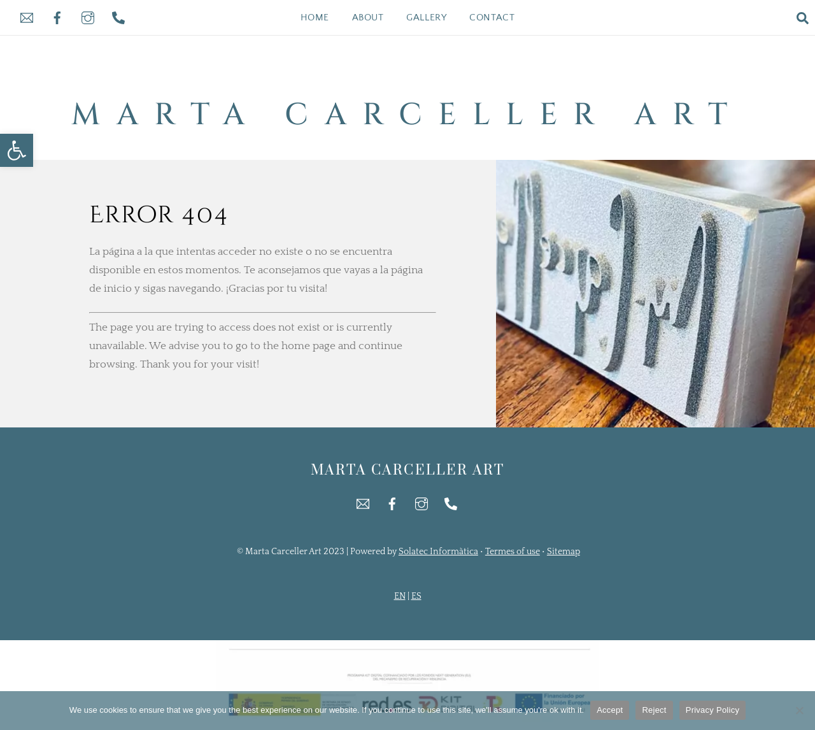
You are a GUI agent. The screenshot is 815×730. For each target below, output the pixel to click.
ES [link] (416, 596)
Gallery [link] (426, 17)
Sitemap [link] (563, 552)
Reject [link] (654, 710)
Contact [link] (491, 17)
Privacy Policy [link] (712, 710)
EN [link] (400, 596)
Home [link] (315, 17)
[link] (16, 150)
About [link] (368, 17)
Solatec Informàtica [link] (438, 552)
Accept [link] (610, 710)
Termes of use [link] (512, 552)
